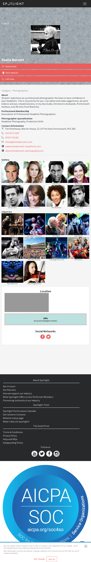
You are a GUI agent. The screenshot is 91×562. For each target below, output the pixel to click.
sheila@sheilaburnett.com (18, 141)
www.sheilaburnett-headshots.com (23, 146)
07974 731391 (12, 137)
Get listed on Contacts (14, 414)
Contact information (12, 125)
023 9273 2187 (12, 133)
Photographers (20, 90)
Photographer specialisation (16, 118)
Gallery (5, 159)
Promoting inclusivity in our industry (21, 400)
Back (5, 23)
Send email (9, 66)
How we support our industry (17, 393)
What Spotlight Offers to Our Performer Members (28, 396)
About (4, 94)
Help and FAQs (10, 439)
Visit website (10, 72)
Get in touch (9, 386)
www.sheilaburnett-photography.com (24, 150)
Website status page (13, 418)
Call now (8, 78)
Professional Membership (15, 111)
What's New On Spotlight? (16, 421)
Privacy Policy (10, 435)
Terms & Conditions (13, 432)
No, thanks (39, 558)
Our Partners (9, 389)
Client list (6, 211)
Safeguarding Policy (13, 442)
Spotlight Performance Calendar (19, 411)
